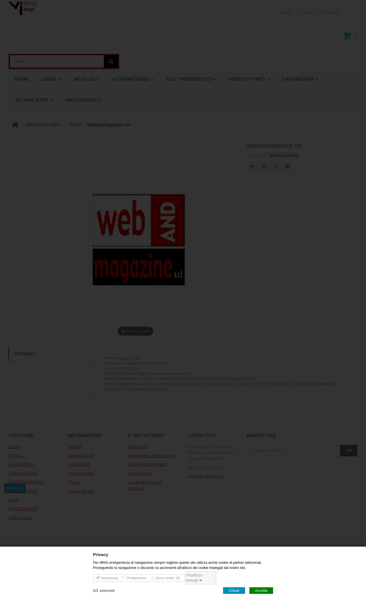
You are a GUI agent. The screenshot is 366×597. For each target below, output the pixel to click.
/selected (103, 590)
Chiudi (234, 590)
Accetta (261, 590)
